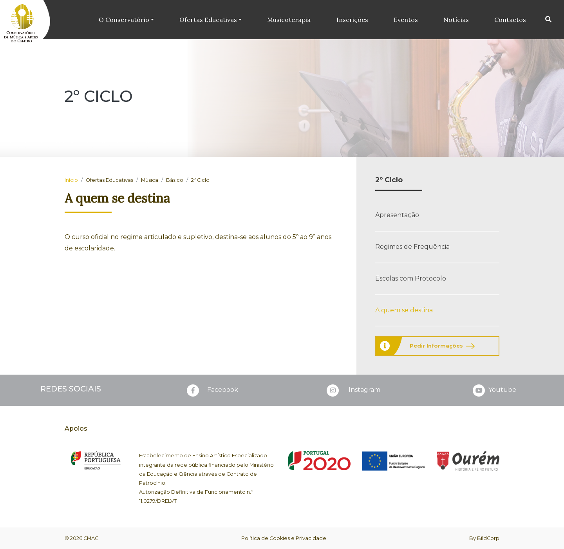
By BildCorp (484, 538)
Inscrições (352, 20)
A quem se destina (404, 310)
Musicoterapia (289, 20)
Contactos (510, 20)
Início (71, 180)
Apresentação (397, 215)
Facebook (211, 390)
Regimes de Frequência (412, 246)
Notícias (456, 20)
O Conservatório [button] (124, 20)
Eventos (406, 20)
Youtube (493, 390)
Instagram (352, 390)
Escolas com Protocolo (410, 278)
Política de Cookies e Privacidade (283, 538)
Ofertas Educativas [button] (208, 20)
